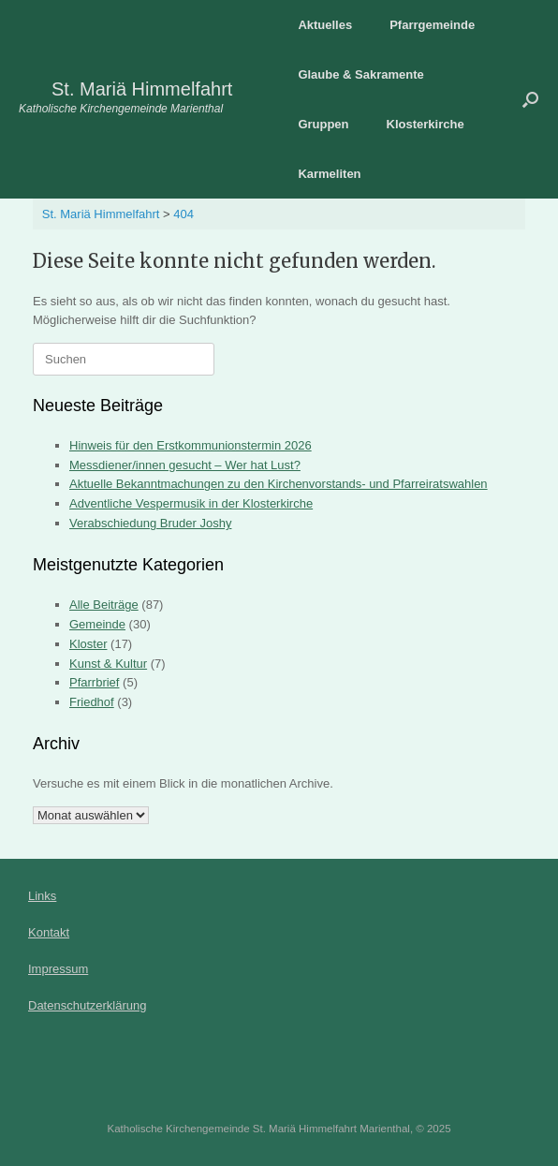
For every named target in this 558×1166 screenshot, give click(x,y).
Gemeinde (97, 624)
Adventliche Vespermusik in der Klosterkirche (191, 503)
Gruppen (323, 124)
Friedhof (91, 702)
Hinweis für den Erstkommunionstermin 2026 (190, 445)
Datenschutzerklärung (87, 1005)
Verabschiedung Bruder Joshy (150, 523)
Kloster (88, 644)
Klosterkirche (425, 124)
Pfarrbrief (94, 682)
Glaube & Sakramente (360, 74)
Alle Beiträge (104, 605)
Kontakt (48, 932)
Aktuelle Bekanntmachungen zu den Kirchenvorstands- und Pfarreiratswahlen (278, 484)
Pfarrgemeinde (432, 25)
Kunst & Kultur (108, 664)
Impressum (58, 969)
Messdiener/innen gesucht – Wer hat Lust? (185, 465)
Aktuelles (325, 25)
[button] (530, 99)
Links (42, 896)
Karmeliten (329, 174)
